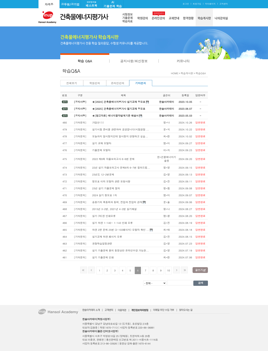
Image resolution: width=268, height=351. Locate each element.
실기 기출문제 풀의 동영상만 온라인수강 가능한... (120, 250)
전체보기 (71, 83)
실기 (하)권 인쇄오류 (103, 216)
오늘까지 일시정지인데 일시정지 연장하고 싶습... (120, 136)
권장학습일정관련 (102, 243)
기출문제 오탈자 (101, 150)
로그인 (186, 3)
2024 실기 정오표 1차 (104, 195)
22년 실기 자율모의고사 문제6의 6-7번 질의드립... (121, 167)
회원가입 (197, 3)
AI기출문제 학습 (113, 4)
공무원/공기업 (70, 4)
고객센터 (223, 3)
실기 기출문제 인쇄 (103, 257)
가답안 (96, 122)
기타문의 (140, 83)
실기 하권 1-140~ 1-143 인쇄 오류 (112, 223)
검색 (200, 282)
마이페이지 (210, 3)
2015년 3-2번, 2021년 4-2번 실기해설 (114, 209)
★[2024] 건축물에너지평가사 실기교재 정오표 (118, 102)
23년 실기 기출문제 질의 (106, 188)
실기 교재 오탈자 (101, 143)
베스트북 (91, 4)
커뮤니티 (183, 61)
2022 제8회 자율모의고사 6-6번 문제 (113, 159)
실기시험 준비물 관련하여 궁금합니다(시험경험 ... (120, 129)
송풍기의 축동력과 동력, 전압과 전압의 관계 (117, 202)
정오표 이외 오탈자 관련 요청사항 (111, 181)
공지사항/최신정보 (134, 61)
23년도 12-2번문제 (103, 174)
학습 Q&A (85, 61)
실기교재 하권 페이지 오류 (107, 236)
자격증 (49, 4)
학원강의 (94, 83)
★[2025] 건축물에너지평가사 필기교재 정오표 (118, 108)
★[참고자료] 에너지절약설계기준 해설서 (115, 115)
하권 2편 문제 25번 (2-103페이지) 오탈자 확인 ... (120, 230)
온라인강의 (117, 83)
